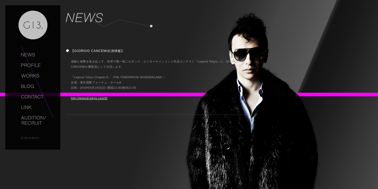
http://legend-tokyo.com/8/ (89, 98)
